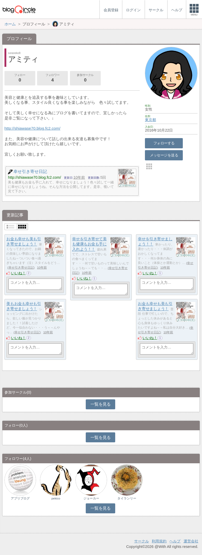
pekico (55, 498)
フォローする (164, 143)
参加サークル (85, 78)
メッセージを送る (164, 155)
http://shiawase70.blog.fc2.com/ (32, 128)
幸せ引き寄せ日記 (21, 267)
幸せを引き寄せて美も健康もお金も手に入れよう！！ (89, 244)
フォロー (20, 78)
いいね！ (18, 273)
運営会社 (191, 541)
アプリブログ (20, 498)
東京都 (150, 120)
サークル (141, 541)
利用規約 (159, 541)
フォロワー (52, 78)
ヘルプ (174, 541)
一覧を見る (100, 404)
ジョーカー (91, 498)
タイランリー (126, 498)
